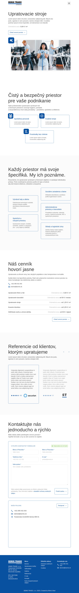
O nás (26, 576)
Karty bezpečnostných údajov (31, 581)
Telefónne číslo (18, 457)
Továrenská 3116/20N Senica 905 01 (25, 517)
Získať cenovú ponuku (17, 32)
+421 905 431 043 (15, 284)
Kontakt (27, 578)
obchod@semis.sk (15, 287)
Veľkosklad (28, 568)
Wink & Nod (51, 590)
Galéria (27, 571)
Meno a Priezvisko (19, 449)
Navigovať (62, 505)
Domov (27, 564)
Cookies (43, 568)
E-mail (44, 457)
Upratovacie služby (30, 566)
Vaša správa (17, 464)
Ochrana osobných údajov (46, 564)
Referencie (28, 573)
